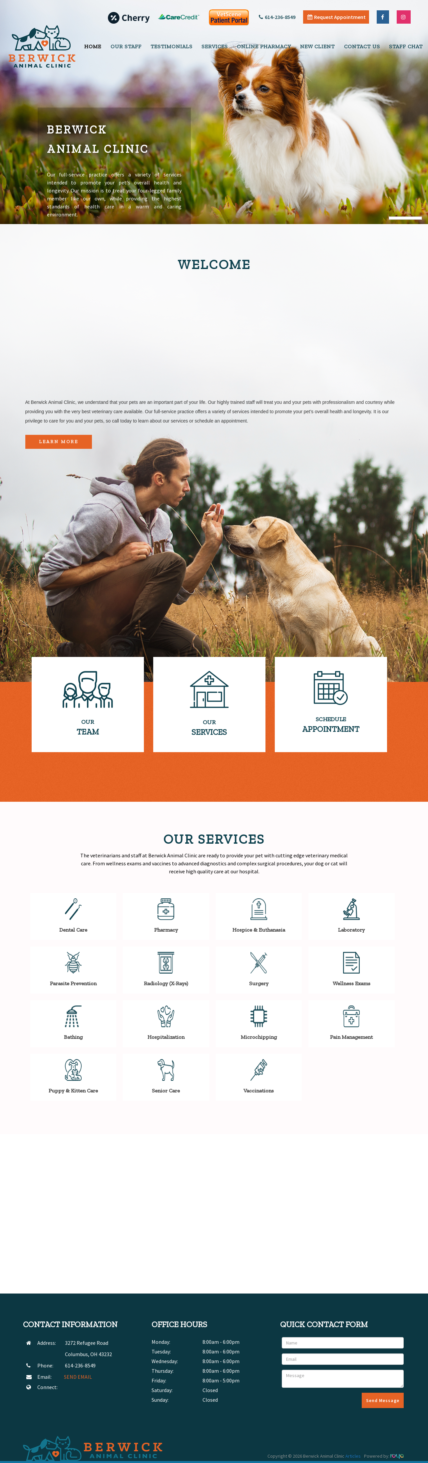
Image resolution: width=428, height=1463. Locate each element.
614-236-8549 (277, 17)
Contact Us (362, 46)
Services (215, 46)
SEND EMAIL (78, 1376)
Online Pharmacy (264, 46)
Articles (353, 1456)
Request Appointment (336, 17)
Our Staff (126, 46)
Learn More (58, 441)
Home (92, 46)
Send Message (382, 1400)
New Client (317, 46)
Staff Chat (406, 46)
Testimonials (172, 46)
